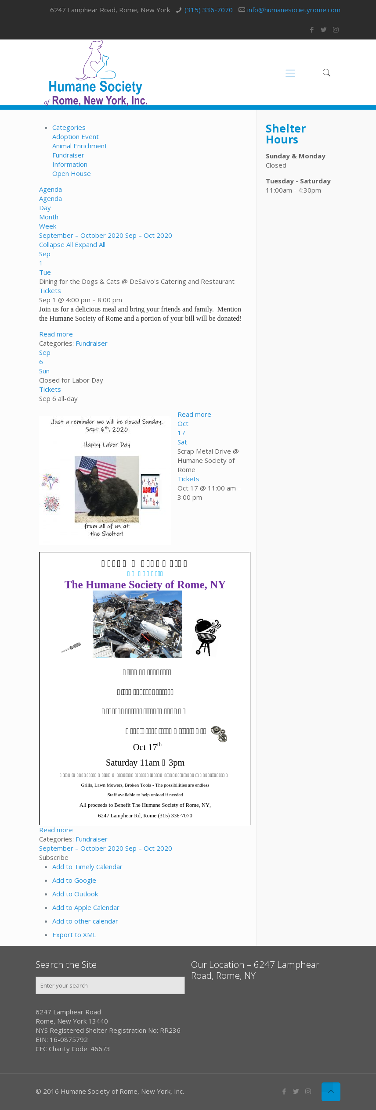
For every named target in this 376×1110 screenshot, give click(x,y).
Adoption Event (75, 136)
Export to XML (74, 934)
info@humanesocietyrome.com (293, 9)
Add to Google (74, 880)
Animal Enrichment (79, 145)
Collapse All (57, 244)
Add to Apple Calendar (85, 907)
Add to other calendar (85, 921)
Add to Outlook (75, 893)
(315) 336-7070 (208, 9)
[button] (54, 857)
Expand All (90, 244)
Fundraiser (68, 154)
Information (69, 164)
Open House (71, 173)
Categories (69, 127)
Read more (56, 333)
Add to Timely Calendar (87, 866)
